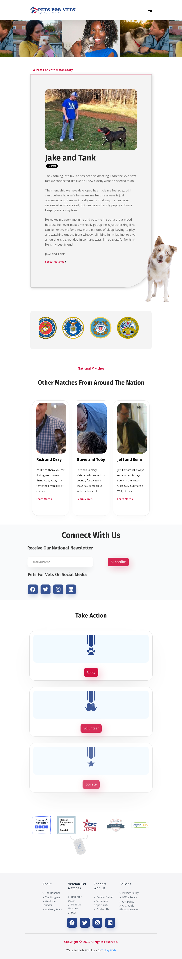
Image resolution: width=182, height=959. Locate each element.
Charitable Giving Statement (129, 907)
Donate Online (103, 897)
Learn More (44, 499)
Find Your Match (75, 898)
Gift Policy (126, 901)
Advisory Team (52, 909)
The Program (51, 897)
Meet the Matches (74, 906)
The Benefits (51, 893)
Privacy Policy (129, 893)
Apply (91, 672)
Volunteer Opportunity (101, 903)
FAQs (72, 912)
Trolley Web (108, 950)
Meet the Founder (49, 903)
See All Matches (55, 261)
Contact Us (101, 909)
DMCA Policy (128, 897)
